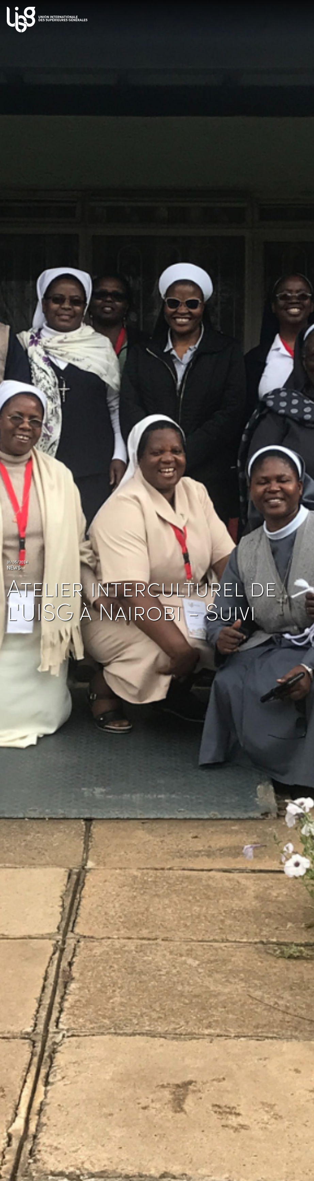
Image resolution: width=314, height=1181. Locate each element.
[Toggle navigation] (300, 17)
